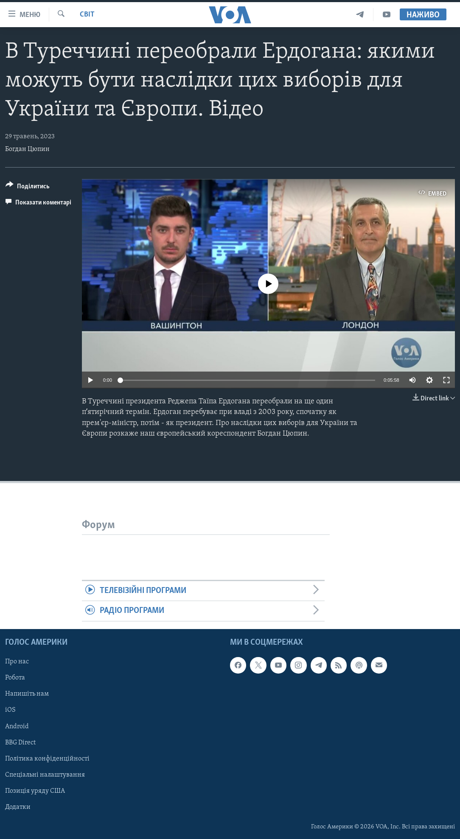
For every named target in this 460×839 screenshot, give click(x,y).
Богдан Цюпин (27, 149)
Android (17, 726)
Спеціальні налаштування (45, 774)
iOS (10, 710)
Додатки (18, 807)
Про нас (17, 661)
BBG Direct (20, 742)
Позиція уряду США (35, 791)
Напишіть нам (27, 694)
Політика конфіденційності (47, 758)
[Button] (28, 187)
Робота (15, 677)
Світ (87, 15)
